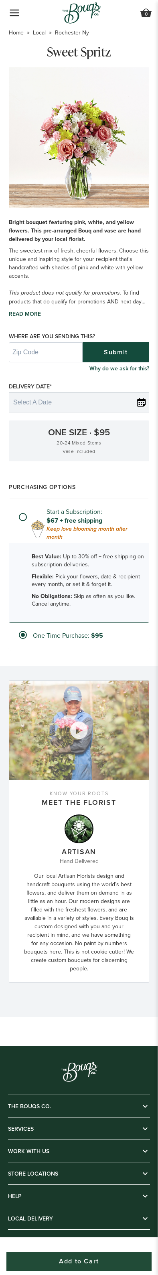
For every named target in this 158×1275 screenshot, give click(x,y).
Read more (25, 314)
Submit (116, 352)
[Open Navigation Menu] (14, 13)
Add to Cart (79, 1261)
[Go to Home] (81, 13)
